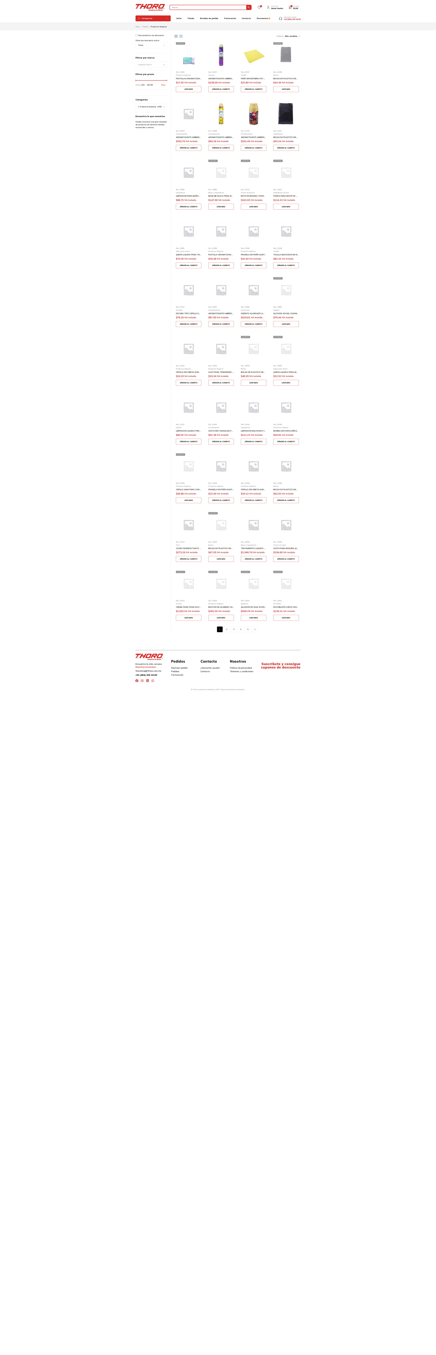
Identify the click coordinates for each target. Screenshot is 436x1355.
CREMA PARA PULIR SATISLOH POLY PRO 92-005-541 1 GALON (188, 605)
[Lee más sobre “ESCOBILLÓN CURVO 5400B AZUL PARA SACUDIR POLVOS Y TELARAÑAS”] (286, 616)
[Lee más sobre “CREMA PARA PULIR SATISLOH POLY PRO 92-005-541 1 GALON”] (188, 616)
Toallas (244, 73)
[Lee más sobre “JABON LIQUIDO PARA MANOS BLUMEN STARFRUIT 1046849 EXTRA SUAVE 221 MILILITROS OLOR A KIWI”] (286, 381)
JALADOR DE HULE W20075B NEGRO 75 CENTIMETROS (253, 605)
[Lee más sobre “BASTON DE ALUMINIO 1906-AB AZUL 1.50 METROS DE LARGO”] (221, 616)
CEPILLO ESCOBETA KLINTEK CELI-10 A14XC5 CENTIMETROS (188, 370)
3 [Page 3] (233, 627)
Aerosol (211, 73)
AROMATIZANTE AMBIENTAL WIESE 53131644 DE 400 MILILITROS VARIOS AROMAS (221, 311)
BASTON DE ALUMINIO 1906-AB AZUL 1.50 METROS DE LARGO (221, 605)
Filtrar (163, 83)
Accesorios (245, 308)
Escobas (179, 308)
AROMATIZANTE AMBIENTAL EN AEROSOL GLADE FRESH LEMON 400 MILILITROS (221, 135)
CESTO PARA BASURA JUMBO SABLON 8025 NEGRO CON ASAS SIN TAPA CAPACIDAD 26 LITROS (286, 546)
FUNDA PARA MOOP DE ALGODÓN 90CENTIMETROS (286, 194)
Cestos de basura (248, 191)
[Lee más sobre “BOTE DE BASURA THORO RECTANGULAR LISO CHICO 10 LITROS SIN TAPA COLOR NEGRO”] (253, 205)
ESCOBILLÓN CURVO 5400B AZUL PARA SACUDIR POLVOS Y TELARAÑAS (286, 605)
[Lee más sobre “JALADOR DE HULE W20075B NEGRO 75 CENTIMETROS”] (253, 616)
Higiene (276, 308)
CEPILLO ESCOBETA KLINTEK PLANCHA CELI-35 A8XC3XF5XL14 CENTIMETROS (253, 488)
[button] (221, 87)
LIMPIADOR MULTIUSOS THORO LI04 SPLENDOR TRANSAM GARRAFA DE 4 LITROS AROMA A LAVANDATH (253, 429)
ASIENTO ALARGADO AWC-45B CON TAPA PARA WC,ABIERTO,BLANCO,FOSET (253, 311)
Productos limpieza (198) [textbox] (150, 105)
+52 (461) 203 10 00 (146, 673)
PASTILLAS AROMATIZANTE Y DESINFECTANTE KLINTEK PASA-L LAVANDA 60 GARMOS (188, 77)
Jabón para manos (183, 249)
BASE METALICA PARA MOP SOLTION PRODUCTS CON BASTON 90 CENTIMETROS (221, 194)
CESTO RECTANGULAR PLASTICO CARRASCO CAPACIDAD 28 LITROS (221, 429)
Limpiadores (278, 132)
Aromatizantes (182, 132)
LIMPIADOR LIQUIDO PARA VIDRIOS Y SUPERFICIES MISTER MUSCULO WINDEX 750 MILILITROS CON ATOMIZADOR (188, 429)
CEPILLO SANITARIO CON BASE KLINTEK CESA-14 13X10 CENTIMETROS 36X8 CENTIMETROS (188, 488)
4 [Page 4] (240, 627)
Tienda (145, 25)
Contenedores (213, 426)
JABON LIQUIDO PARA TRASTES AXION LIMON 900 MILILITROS (188, 253)
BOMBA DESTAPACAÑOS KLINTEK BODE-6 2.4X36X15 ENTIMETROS (286, 429)
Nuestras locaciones (145, 665)
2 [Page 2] (226, 627)
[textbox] (151, 63)
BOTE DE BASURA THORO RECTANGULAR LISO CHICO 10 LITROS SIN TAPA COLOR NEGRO (253, 194)
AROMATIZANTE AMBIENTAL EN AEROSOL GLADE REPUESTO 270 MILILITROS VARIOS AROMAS (253, 135)
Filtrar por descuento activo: (148, 39)
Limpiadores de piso (281, 191)
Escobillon (277, 602)
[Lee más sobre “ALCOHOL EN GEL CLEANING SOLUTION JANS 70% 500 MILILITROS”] (286, 322)
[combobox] (151, 63)
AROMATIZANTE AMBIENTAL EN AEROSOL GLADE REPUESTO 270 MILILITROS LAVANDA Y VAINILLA (188, 135)
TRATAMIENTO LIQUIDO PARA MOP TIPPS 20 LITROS (253, 546)
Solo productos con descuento (150, 34)
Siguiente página (255, 628)
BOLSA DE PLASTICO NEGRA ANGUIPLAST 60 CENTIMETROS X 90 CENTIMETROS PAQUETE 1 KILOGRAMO (221, 546)
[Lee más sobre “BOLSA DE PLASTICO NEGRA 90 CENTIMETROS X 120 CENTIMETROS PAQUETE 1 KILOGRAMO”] (286, 87)
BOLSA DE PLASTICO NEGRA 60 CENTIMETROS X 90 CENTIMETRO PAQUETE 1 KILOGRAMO (286, 135)
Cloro (178, 543)
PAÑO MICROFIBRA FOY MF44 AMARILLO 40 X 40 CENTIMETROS (253, 77)
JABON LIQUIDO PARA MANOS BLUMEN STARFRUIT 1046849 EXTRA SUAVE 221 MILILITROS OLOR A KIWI (286, 370)
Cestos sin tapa (279, 543)
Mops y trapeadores (216, 191)
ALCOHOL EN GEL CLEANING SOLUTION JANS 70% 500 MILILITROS (286, 311)
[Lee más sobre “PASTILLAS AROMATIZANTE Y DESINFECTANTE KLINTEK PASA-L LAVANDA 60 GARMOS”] (188, 87)
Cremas (179, 602)
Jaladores (244, 602)
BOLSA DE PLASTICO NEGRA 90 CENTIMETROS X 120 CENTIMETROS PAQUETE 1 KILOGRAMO (286, 77)
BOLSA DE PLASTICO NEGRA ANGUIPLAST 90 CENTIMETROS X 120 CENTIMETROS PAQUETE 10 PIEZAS (253, 370)
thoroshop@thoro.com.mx (148, 669)
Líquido (179, 426)
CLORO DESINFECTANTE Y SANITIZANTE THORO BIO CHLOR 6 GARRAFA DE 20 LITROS (188, 546)
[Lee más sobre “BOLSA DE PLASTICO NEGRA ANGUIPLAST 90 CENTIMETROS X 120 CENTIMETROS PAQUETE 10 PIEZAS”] (253, 381)
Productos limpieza (183, 73)
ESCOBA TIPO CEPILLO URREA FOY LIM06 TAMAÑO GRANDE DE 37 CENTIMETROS (188, 311)
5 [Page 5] (247, 627)
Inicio (138, 25)
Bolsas (275, 73)
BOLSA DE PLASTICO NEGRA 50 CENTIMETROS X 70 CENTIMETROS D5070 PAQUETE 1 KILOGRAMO (286, 488)
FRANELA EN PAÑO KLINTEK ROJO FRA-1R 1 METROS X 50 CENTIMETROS (253, 253)
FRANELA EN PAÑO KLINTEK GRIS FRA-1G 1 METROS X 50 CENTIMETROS (221, 488)
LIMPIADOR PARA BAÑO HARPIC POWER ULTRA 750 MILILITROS (188, 194)
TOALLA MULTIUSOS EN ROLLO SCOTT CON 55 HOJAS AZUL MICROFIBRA (286, 253)
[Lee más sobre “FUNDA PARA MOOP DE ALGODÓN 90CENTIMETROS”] (286, 205)
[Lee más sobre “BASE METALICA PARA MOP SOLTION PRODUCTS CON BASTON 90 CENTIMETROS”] (221, 205)
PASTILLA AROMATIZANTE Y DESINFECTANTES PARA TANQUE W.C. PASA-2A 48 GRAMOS (221, 253)
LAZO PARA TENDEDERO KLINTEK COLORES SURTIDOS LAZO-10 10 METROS (221, 370)
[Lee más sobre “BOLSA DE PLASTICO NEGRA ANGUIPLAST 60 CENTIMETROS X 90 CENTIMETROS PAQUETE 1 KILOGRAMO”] (221, 557)
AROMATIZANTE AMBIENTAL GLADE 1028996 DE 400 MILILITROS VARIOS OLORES (221, 77)
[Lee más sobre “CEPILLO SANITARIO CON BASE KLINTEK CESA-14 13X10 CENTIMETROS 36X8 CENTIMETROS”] (188, 498)
